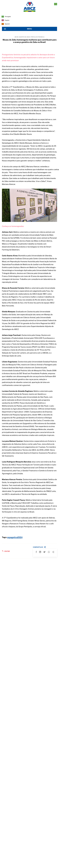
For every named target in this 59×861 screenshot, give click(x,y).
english (7, 20)
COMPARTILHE (39, 547)
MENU (18, 29)
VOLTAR (6, 551)
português (8, 16)
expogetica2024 (14, 537)
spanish (7, 24)
